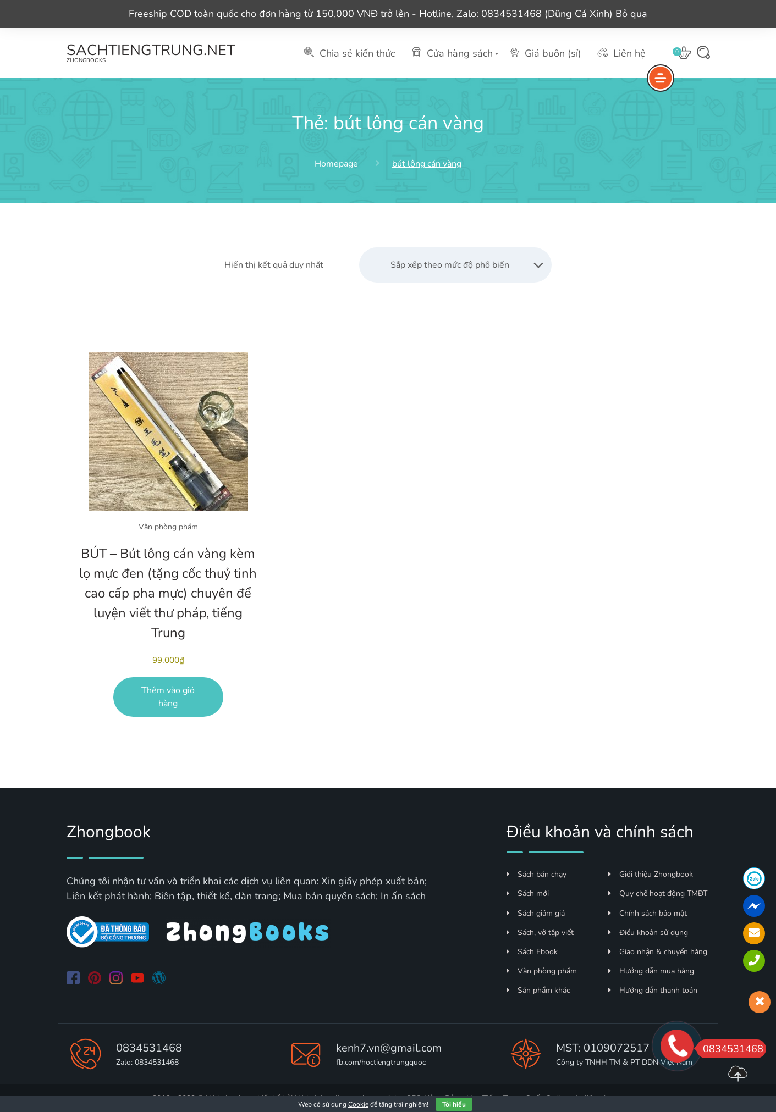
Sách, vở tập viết (540, 932)
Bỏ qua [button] (631, 13)
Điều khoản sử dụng (648, 932)
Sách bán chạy (536, 874)
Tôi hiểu (454, 1104)
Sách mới (528, 893)
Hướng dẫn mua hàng (651, 971)
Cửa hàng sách (452, 53)
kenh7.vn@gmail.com (389, 1048)
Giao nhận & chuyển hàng (657, 952)
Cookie (358, 1104)
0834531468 (149, 1048)
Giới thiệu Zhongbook (650, 874)
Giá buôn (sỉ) (545, 53)
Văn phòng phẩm (168, 527)
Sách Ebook (532, 952)
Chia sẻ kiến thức (349, 53)
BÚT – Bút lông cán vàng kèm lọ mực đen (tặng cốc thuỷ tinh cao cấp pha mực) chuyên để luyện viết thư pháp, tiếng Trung (168, 593)
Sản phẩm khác (538, 990)
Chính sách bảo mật (647, 913)
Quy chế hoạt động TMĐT (657, 893)
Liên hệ (622, 53)
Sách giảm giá (536, 913)
